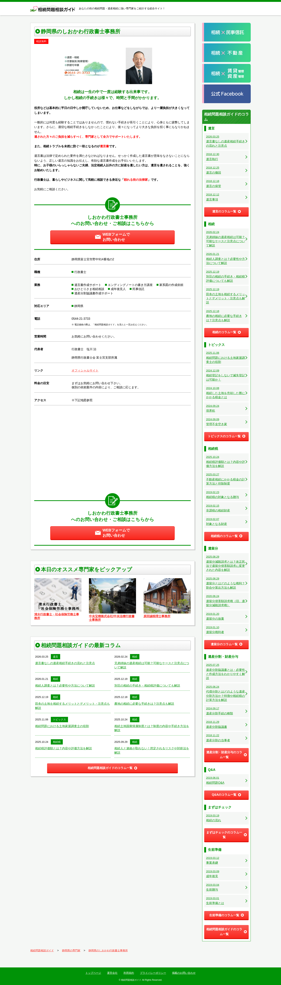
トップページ (93, 972)
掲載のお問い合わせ (184, 972)
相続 (134, 656)
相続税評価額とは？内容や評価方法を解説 (63, 748)
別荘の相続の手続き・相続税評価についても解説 (147, 685)
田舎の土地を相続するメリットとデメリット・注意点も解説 (72, 705)
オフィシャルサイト (85, 370)
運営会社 (112, 972)
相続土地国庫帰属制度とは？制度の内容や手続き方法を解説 (151, 728)
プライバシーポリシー (153, 972)
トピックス (59, 719)
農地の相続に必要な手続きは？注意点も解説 (144, 703)
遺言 (55, 656)
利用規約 (128, 972)
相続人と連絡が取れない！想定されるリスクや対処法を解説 (151, 750)
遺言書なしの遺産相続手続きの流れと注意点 (65, 663)
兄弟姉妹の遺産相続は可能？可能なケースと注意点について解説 (151, 665)
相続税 (57, 741)
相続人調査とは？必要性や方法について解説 (65, 685)
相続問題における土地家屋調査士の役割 (62, 726)
